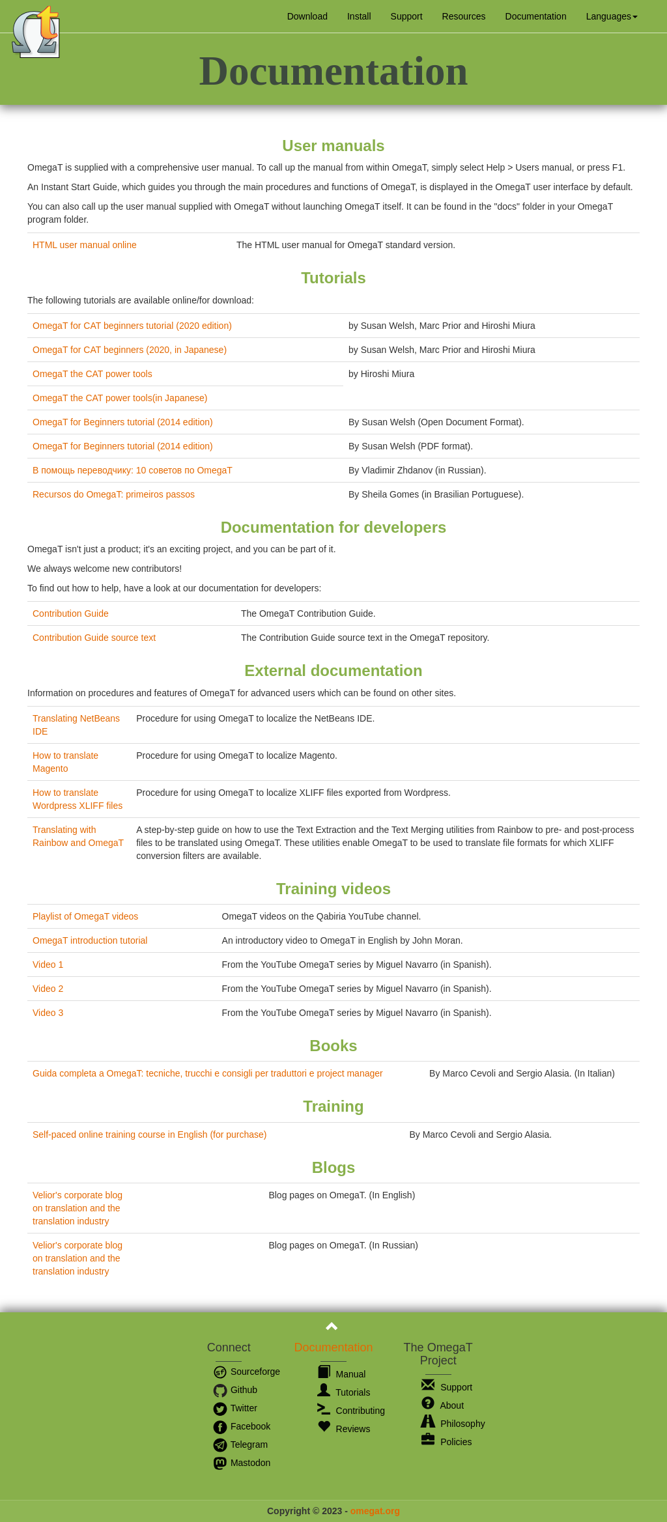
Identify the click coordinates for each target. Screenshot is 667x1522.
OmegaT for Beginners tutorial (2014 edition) (123, 422)
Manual (341, 1374)
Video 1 (48, 964)
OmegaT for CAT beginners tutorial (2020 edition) (132, 325)
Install (359, 16)
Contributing (351, 1410)
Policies (446, 1442)
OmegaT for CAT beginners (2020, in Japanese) (130, 350)
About (442, 1405)
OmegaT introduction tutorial (90, 940)
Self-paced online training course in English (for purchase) (150, 1134)
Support (407, 16)
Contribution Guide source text (94, 637)
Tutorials (344, 1392)
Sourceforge (246, 1371)
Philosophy (453, 1423)
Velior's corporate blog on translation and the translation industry (77, 1208)
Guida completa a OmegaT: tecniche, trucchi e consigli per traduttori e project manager (208, 1073)
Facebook (241, 1426)
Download (307, 16)
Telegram (240, 1444)
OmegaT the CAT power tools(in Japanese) (120, 398)
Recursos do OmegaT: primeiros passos (114, 494)
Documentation (536, 16)
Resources (464, 16)
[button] (611, 16)
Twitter (234, 1408)
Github (234, 1390)
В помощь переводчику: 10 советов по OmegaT (133, 470)
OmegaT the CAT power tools (92, 374)
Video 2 (48, 988)
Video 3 (48, 1013)
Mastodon (241, 1463)
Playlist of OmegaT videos (85, 916)
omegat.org (375, 1511)
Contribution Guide (71, 613)
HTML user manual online (85, 245)
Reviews (344, 1429)
